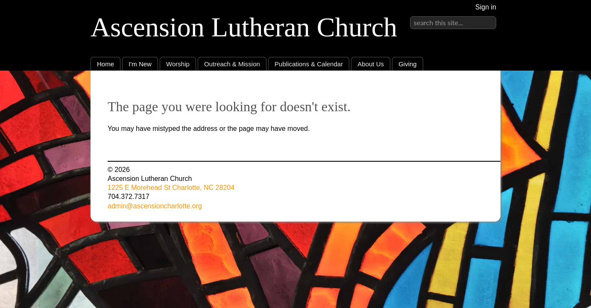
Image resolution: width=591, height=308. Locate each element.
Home (105, 64)
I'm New (140, 64)
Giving (407, 64)
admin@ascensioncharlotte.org (155, 206)
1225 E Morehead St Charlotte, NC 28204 (171, 187)
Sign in (485, 7)
